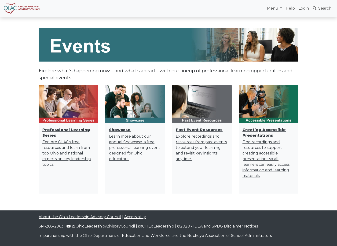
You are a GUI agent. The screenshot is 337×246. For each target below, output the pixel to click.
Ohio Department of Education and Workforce (127, 235)
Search (322, 8)
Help (290, 8)
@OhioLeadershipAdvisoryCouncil (100, 226)
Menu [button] (273, 8)
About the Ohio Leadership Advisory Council (80, 217)
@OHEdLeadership (156, 226)
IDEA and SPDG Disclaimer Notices (225, 226)
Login (304, 8)
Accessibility (135, 217)
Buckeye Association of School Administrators (229, 235)
